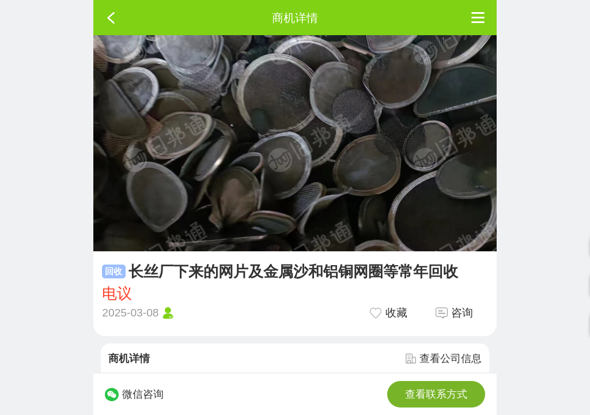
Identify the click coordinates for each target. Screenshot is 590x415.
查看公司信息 (443, 358)
